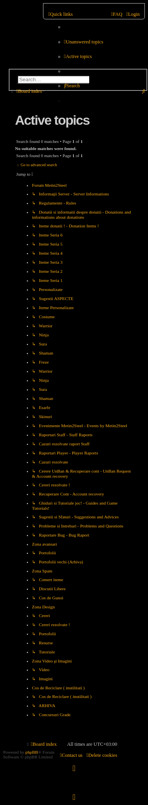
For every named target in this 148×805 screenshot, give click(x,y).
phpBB (31, 752)
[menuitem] (83, 42)
